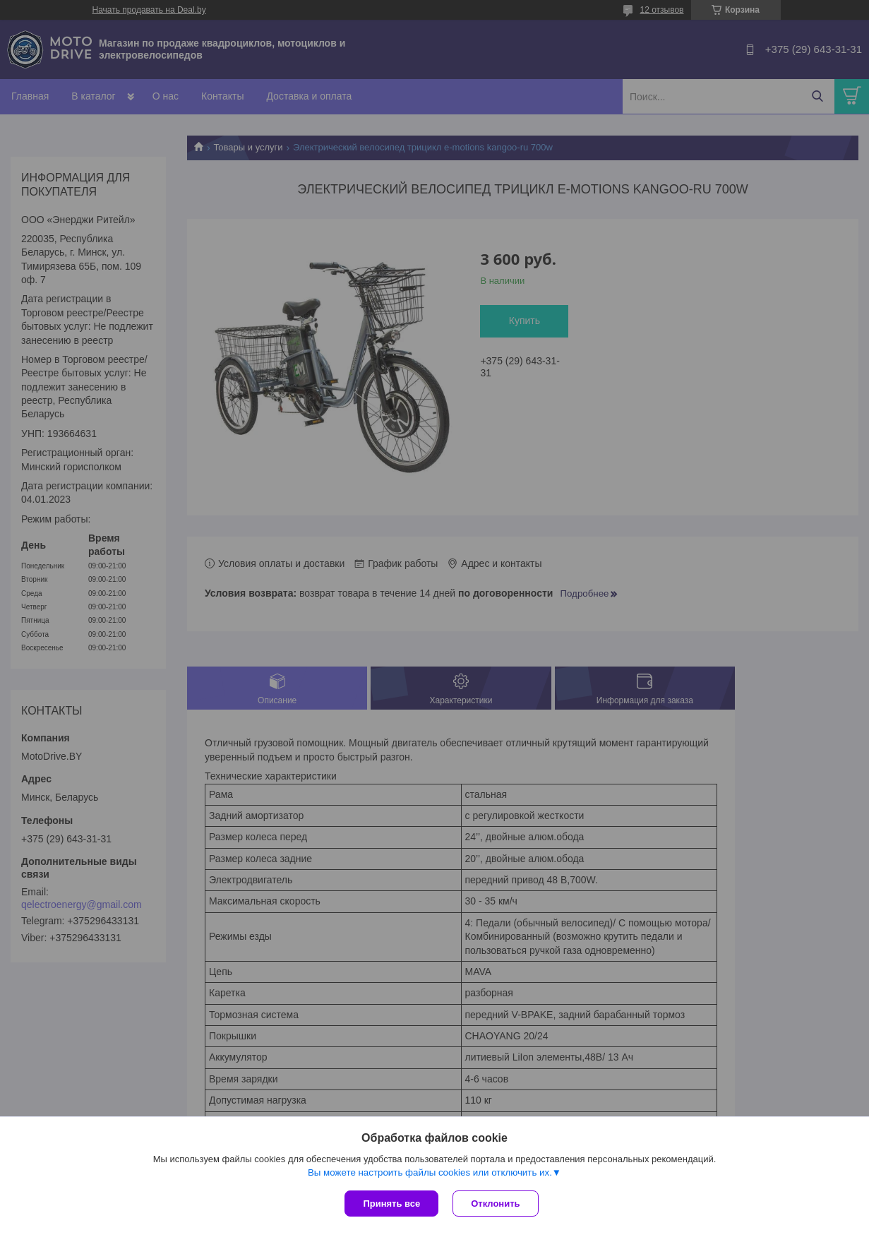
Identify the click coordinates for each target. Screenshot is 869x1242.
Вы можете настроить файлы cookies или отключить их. (430, 1172)
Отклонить (495, 1203)
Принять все (391, 1203)
